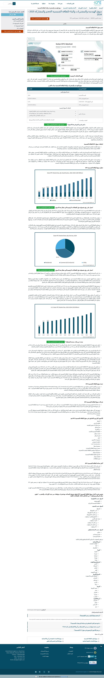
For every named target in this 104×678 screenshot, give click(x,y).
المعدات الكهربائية (82, 8)
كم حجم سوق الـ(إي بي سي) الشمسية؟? (91, 615)
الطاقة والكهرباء (93, 8)
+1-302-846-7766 (20, 656)
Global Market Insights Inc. (82, 672)
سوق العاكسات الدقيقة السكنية (90, 641)
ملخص (64, 23)
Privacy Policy (64, 676)
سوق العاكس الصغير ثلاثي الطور (54, 641)
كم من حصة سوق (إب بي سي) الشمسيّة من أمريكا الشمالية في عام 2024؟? (82, 627)
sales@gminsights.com (19, 659)
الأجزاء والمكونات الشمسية (69, 8)
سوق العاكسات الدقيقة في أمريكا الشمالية (52, 638)
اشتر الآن (12, 14)
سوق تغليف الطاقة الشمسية (90, 638)
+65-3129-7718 (21, 658)
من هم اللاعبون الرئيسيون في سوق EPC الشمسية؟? (88, 630)
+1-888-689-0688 (20, 654)
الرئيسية (101, 8)
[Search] (14, 3)
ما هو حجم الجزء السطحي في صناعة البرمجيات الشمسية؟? (86, 623)
